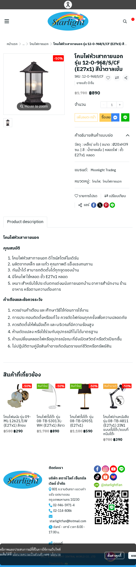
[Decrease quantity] (104, 105)
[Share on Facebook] (93, 205)
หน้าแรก (12, 44)
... (24, 44)
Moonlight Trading (103, 170)
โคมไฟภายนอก (39, 44)
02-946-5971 (62, 505)
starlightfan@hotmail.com (68, 521)
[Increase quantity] (120, 105)
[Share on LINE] (112, 205)
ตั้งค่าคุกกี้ (114, 555)
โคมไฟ (96, 181)
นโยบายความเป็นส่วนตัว (28, 554)
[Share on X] (100, 205)
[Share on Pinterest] (106, 205)
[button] (125, 21)
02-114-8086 (62, 510)
